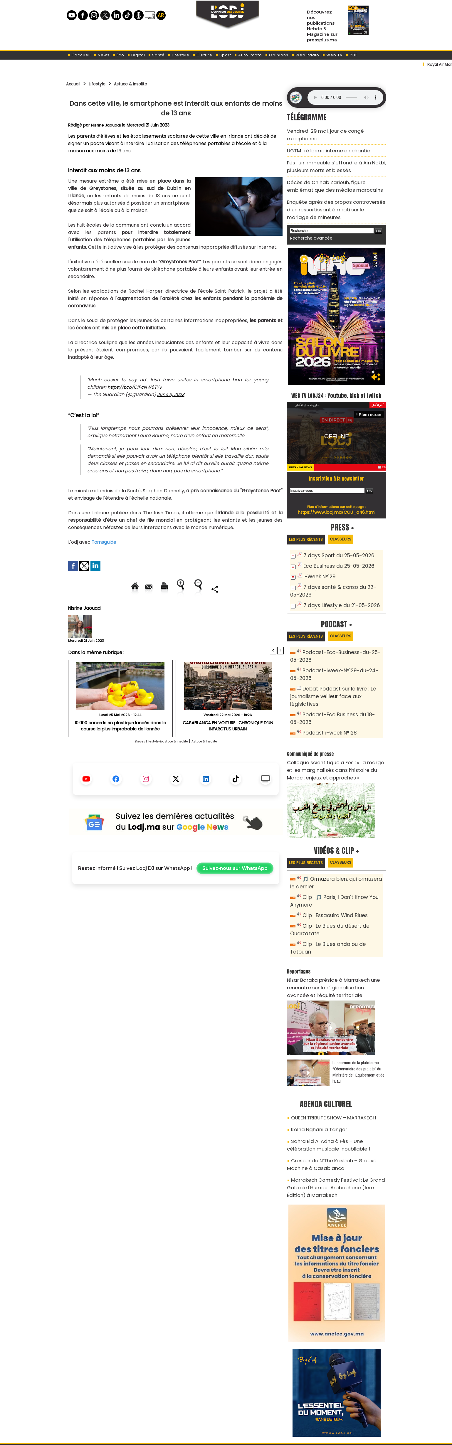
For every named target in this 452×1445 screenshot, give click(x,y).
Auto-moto (248, 55)
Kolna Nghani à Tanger (314, 1078)
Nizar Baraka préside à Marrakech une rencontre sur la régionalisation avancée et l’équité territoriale (336, 940)
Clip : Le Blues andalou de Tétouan (340, 907)
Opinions (276, 55)
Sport (223, 55)
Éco (118, 55)
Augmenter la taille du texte (246, 588)
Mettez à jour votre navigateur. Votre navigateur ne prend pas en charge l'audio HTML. (345, 97)
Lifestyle (178, 55)
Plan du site (211, 1437)
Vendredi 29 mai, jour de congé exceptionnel (333, 130)
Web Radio (305, 55)
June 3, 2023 (171, 394)
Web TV (332, 55)
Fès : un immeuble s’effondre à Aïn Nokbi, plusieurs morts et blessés (329, 154)
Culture (202, 55)
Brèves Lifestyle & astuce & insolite (155, 761)
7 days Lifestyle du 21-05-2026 (336, 591)
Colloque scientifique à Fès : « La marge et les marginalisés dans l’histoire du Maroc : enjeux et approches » (336, 740)
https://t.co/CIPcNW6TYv (136, 387)
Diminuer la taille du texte (160, 608)
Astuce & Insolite (143, 83)
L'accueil (79, 55)
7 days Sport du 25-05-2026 (333, 546)
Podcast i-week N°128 (326, 706)
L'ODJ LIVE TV (264, 1410)
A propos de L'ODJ (107, 1410)
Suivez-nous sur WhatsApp (235, 888)
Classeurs (350, 529)
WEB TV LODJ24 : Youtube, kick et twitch (336, 378)
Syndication (240, 1437)
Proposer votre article (186, 1410)
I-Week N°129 (317, 565)
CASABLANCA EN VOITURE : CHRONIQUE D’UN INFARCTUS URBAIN (228, 745)
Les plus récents (309, 529)
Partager (213, 608)
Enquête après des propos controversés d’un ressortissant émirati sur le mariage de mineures (333, 191)
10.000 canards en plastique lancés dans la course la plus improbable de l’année (120, 745)
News (102, 55)
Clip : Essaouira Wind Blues (331, 881)
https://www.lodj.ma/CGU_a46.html (336, 501)
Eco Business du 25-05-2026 (333, 556)
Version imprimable (178, 588)
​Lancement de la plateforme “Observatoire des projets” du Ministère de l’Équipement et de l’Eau (358, 1022)
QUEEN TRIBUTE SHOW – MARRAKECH (327, 1067)
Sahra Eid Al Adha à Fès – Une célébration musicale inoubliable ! (331, 1091)
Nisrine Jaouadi (106, 125)
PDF (351, 55)
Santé (156, 55)
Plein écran (372, 404)
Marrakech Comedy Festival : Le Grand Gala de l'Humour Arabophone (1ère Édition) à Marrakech (333, 1127)
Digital (136, 55)
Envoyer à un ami (123, 588)
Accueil (75, 83)
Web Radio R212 (346, 1412)
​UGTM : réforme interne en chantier (323, 141)
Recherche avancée (308, 216)
